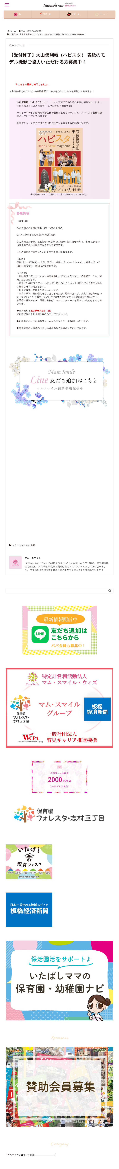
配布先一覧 (12, 1146)
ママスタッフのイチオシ (54, 1150)
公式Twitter (84, 1137)
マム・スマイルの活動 (23, 396)
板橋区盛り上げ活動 (52, 1132)
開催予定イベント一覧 (17, 1150)
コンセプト (12, 1128)
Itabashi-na (59, 5)
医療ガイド (48, 1155)
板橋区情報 (48, 1128)
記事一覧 (11, 1137)
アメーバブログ (86, 1141)
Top (9, 1123)
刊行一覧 (11, 1141)
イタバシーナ (49, 1146)
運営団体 (11, 1132)
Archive (10, 1034)
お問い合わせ (13, 1164)
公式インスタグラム (88, 1132)
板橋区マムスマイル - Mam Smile (38, 1050)
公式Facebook (85, 1128)
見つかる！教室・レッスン (55, 1141)
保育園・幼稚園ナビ (52, 1137)
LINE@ (82, 1123)
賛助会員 (11, 1155)
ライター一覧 (13, 1159)
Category (11, 1005)
